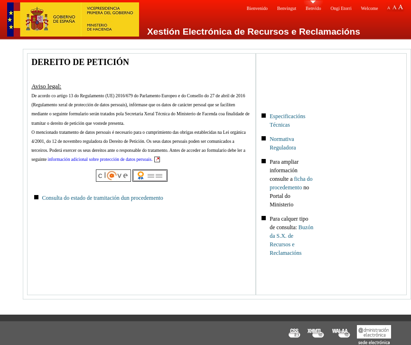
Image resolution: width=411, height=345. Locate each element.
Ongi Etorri (341, 8)
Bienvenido (257, 8)
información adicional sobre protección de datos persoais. (100, 159)
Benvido (313, 8)
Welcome (369, 8)
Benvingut (286, 8)
